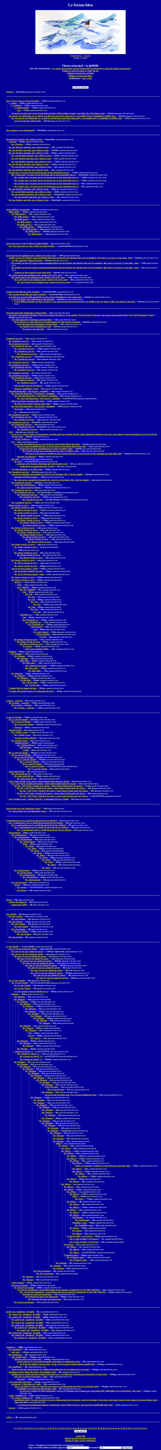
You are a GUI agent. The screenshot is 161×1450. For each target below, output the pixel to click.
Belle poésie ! (14, 212)
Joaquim (87, 56)
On (13, 442)
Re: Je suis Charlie (17, 980)
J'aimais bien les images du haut (22, 688)
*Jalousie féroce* (21, 743)
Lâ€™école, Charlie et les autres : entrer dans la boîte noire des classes (39, 781)
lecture (17, 885)
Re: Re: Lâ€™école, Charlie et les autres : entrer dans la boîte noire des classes (48, 786)
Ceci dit (42, 637)
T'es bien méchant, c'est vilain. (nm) (27, 469)
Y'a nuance (27, 646)
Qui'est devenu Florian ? (24, 485)
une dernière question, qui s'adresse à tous (24, 139)
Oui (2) (31, 1036)
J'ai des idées (25, 680)
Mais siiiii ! (24, 661)
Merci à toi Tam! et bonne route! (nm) (28, 401)
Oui (24, 592)
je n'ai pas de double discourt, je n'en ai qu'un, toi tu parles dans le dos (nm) (47, 444)
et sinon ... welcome (14, 701)
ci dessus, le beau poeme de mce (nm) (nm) (32, 272)
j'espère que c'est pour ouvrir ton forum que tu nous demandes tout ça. (39, 173)
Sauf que (18, 727)
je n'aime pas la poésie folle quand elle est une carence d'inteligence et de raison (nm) (45, 297)
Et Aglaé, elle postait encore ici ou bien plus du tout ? (31, 691)
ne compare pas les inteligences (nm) (35, 326)
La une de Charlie (14, 717)
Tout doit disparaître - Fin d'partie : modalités (28, 391)
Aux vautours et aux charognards (20, 130)
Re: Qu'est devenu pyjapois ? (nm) (29, 574)
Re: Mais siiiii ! (29, 663)
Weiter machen (42, 634)
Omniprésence (76, 56)
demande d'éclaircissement (25, 477)
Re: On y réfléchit (27, 590)
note (19, 110)
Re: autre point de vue (21, 774)
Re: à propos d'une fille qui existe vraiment (27, 294)
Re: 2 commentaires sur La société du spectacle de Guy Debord (36, 823)
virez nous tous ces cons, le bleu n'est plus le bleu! (27, 243)
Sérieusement (14, 833)
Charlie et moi (15, 730)
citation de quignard (17, 902)
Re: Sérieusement (19, 835)
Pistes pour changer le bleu (36, 649)
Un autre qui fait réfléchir (25, 738)
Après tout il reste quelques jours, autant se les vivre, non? (31, 255)
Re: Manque (17, 654)
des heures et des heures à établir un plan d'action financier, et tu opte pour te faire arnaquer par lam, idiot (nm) (73, 454)
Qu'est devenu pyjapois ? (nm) (25, 569)
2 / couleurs (16, 105)
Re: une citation (15, 916)
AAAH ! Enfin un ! (22, 439)
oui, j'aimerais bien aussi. (36, 666)
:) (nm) (26, 750)
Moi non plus (25, 747)
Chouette (13, 142)
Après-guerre (36, 627)
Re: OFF (15, 459)
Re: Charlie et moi (19, 732)
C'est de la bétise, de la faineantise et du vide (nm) (33, 299)
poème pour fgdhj (19, 905)
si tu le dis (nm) (51, 1087)
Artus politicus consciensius (18, 209)
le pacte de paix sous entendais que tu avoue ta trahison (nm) (46, 449)
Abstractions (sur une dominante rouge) (23, 808)
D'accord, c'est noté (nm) (33, 329)
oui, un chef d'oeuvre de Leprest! (28, 386)
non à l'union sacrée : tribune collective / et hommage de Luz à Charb (38, 799)
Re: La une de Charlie (18, 719)
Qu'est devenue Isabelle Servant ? (28, 571)
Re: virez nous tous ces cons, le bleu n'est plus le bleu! (32, 246)
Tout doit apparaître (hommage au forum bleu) (26, 313)
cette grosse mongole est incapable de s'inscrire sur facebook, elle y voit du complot (47, 474)
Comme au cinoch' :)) (23, 1051)
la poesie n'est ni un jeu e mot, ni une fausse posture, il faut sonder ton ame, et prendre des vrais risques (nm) (58, 113)
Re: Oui (28, 594)
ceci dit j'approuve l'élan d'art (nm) (27, 260)
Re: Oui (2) (36, 1038)
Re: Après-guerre (41, 632)
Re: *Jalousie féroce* (26, 745)
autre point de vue (16, 772)
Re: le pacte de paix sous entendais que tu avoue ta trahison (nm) (51, 451)
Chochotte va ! (26, 615)
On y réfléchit (23, 587)
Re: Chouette (17, 144)
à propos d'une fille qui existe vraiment (22, 292)
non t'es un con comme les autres (23, 949)
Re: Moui (29, 846)
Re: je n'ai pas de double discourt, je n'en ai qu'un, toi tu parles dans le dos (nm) (51, 446)
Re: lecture (22, 887)
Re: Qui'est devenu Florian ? (29, 487)
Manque (12, 652)
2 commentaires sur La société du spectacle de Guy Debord (31, 821)
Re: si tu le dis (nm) (56, 1090)
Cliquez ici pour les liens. (80, 76)
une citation (11, 914)
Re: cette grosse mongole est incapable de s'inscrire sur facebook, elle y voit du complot (51, 480)
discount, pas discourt (26, 457)
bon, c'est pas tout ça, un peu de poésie (22, 101)
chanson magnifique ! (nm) (26, 389)
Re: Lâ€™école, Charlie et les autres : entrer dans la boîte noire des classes (44, 784)
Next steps (18, 409)
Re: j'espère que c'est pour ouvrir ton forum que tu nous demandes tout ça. (44, 175)
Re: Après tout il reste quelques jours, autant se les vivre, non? (35, 275)
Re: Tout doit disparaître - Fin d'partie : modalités (33, 394)
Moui (25, 844)
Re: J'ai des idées (30, 682)
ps (15, 412)
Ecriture (9, 92)
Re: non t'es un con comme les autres (27, 951)
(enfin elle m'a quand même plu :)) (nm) (37, 466)
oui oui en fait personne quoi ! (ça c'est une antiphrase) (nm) (70, 1095)
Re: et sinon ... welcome (19, 703)
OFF (11, 432)
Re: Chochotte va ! (31, 620)
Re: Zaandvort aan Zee (19, 341)
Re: (23, 507)
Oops (19, 585)
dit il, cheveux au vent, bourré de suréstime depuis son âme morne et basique (47, 322)
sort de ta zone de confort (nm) (27, 121)
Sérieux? (18, 582)
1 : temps (13, 103)
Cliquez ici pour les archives (80, 73)
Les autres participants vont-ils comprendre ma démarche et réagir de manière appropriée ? (91, 69)
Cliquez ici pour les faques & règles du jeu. (80, 71)
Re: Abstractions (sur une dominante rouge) (27, 811)
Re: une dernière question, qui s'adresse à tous (29, 147)
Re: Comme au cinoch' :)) (28, 1054)
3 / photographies (21, 108)
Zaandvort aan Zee (14, 338)
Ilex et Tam (87, 78)
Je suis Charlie (12, 947)
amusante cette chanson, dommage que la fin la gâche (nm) (42, 464)
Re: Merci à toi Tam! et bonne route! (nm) (32, 404)
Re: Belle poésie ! (19, 214)
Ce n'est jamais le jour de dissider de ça (31, 991)
